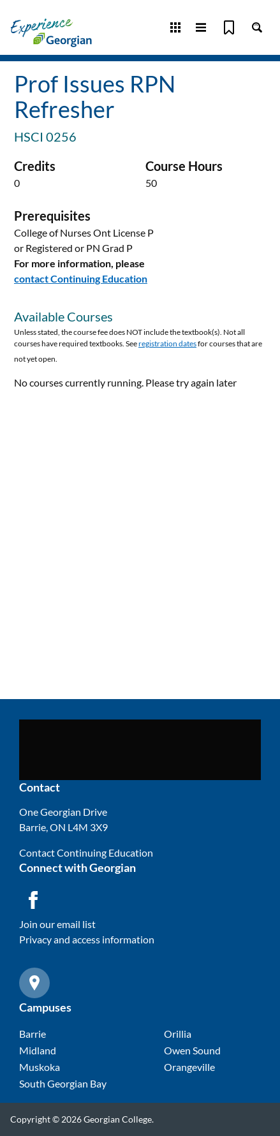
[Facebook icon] (33, 900)
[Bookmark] (229, 27)
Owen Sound (192, 1050)
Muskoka (39, 1067)
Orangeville (189, 1067)
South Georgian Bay (63, 1083)
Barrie (32, 1034)
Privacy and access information (86, 939)
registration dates (167, 343)
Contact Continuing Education (86, 852)
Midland (37, 1050)
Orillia (177, 1034)
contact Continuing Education (80, 278)
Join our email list (57, 924)
